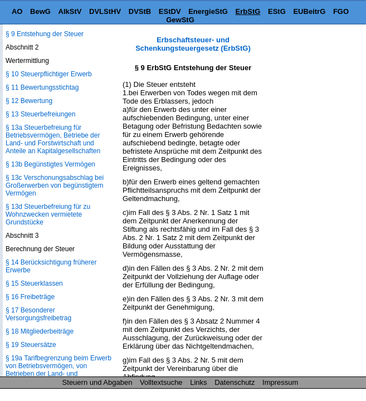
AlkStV (70, 11)
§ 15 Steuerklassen (34, 283)
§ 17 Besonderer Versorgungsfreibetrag (38, 314)
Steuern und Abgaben (97, 382)
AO (17, 11)
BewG (40, 11)
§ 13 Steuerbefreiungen (40, 114)
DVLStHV (105, 11)
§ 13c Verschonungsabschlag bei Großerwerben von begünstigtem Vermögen (55, 185)
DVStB (140, 11)
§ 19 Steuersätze (31, 345)
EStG (277, 11)
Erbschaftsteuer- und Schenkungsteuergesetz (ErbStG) (193, 44)
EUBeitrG (309, 11)
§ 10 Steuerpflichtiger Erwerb (49, 74)
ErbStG (248, 11)
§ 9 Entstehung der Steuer (45, 34)
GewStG (180, 20)
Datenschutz (234, 382)
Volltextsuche (161, 382)
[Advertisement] (310, 203)
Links (198, 382)
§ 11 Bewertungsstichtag (42, 87)
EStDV (170, 11)
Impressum (280, 382)
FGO (341, 11)
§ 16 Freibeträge (30, 297)
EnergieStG (208, 11)
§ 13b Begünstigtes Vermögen (50, 164)
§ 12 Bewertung (29, 101)
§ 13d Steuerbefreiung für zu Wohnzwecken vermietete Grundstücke (48, 214)
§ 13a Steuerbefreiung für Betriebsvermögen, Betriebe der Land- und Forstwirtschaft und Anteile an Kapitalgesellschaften (53, 139)
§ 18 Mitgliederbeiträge (40, 331)
